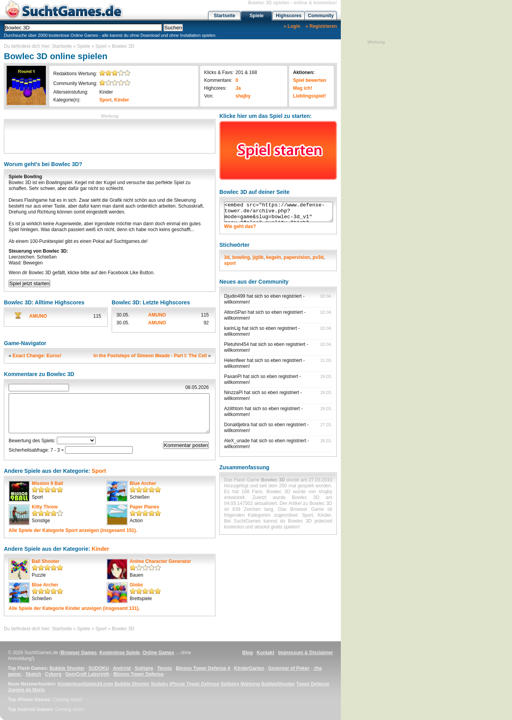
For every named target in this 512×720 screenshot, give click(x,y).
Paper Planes (144, 507)
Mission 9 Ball (47, 483)
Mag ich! (302, 88)
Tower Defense (312, 684)
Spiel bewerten (309, 80)
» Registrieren (321, 26)
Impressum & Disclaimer (305, 652)
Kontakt (265, 652)
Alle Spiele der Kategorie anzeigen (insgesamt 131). (74, 608)
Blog (247, 652)
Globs (136, 585)
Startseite (224, 15)
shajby (242, 96)
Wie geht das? (240, 226)
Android (122, 668)
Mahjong (250, 684)
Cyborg (53, 674)
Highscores (288, 15)
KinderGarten (249, 668)
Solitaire (144, 668)
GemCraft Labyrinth (87, 674)
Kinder (106, 92)
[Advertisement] (109, 135)
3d (227, 257)
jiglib (258, 257)
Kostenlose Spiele (120, 652)
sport (230, 263)
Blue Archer (143, 483)
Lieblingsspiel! (309, 96)
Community (321, 15)
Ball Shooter (46, 561)
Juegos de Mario (26, 690)
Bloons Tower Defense (138, 674)
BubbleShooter (278, 684)
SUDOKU (99, 668)
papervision (297, 257)
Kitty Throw (45, 507)
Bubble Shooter (66, 668)
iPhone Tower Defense (194, 684)
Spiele (256, 15)
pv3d (318, 257)
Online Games (158, 652)
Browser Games (79, 652)
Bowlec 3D (123, 46)
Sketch (33, 674)
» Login (292, 26)
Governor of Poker (288, 668)
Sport (101, 46)
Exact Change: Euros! (37, 355)
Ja (238, 88)
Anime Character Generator (160, 561)
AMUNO (38, 316)
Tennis (164, 668)
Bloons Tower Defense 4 (203, 668)
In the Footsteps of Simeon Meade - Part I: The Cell (150, 355)
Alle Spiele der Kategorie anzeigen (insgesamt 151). (73, 530)
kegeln (273, 257)
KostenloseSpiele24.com (85, 684)
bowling (241, 257)
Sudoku (159, 684)
